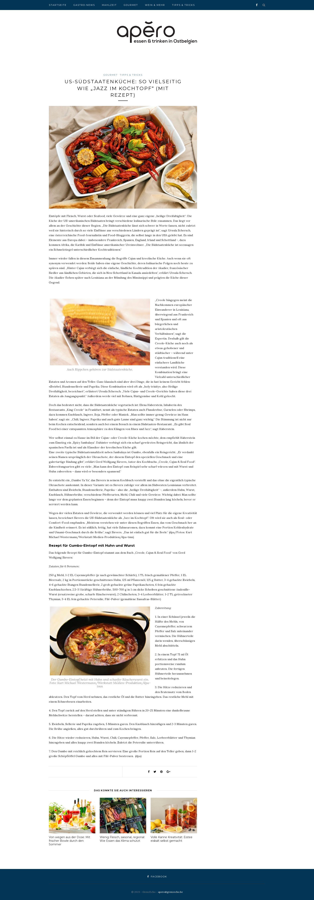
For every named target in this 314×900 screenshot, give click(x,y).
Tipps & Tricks (183, 5)
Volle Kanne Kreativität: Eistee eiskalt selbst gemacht (171, 839)
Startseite (57, 5)
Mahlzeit (109, 5)
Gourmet (131, 5)
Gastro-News (84, 5)
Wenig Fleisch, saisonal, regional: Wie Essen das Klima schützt (122, 839)
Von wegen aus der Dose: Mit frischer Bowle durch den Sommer (69, 840)
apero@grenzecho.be (170, 891)
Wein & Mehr (155, 5)
